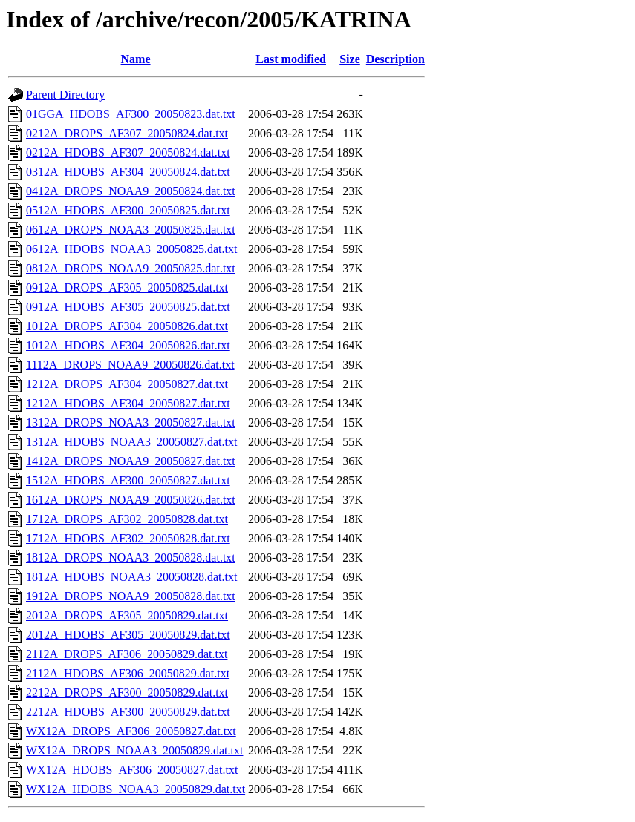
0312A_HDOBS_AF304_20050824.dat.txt (128, 171)
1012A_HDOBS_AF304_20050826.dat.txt (128, 345)
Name (136, 59)
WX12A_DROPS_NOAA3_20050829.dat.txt (134, 750)
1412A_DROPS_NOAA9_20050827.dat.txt (130, 461)
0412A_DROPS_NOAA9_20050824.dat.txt (130, 191)
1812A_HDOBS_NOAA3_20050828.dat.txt (131, 577)
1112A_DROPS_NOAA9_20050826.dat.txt (130, 364)
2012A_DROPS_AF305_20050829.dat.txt (127, 615)
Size (349, 59)
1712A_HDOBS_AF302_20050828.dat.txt (128, 538)
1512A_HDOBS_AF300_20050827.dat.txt (128, 480)
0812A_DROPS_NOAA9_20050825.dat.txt (130, 268)
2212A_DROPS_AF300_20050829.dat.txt (127, 692)
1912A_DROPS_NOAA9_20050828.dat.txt (130, 596)
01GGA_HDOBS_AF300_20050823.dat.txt (130, 114)
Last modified (290, 59)
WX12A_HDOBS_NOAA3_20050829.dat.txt (135, 789)
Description (395, 59)
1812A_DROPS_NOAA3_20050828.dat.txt (130, 557)
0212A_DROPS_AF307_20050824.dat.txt (127, 133)
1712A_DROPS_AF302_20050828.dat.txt (127, 519)
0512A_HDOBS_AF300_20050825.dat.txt (128, 210)
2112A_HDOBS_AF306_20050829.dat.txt (127, 673)
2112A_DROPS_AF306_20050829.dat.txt (126, 654)
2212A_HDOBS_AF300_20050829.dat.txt (128, 712)
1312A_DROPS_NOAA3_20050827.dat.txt (130, 422)
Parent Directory (65, 94)
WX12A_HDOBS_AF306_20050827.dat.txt (132, 769)
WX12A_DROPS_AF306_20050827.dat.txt (131, 731)
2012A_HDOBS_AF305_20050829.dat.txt (128, 634)
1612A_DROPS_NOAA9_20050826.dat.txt (130, 499)
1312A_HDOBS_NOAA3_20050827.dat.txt (131, 441)
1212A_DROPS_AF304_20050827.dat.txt (127, 384)
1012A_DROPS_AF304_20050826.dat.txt (127, 326)
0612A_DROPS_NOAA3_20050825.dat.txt (130, 229)
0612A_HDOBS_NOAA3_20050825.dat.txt (131, 249)
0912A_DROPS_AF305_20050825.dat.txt (127, 287)
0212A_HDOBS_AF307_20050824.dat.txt (128, 152)
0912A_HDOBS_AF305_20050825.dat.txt (128, 306)
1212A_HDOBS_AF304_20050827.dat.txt (128, 403)
